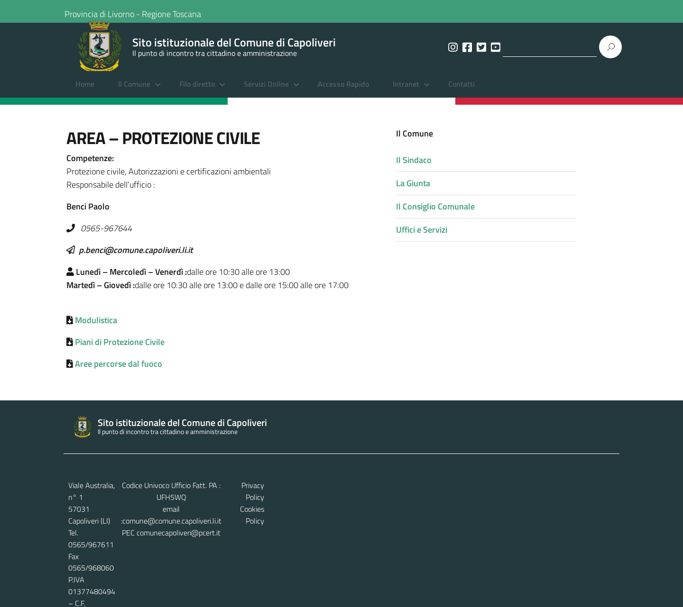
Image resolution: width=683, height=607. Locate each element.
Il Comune (134, 92)
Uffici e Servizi (462, 237)
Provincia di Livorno (107, 11)
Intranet (406, 92)
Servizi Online (266, 92)
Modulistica (96, 329)
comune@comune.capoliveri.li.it (351, 506)
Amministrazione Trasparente (140, 588)
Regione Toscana (179, 11)
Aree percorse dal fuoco (118, 372)
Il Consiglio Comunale (476, 214)
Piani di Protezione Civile (120, 350)
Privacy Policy (593, 494)
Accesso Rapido (343, 92)
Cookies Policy (592, 506)
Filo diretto (197, 92)
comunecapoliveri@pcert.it (349, 518)
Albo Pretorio (217, 588)
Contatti (461, 92)
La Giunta (454, 191)
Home (84, 92)
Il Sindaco (454, 168)
